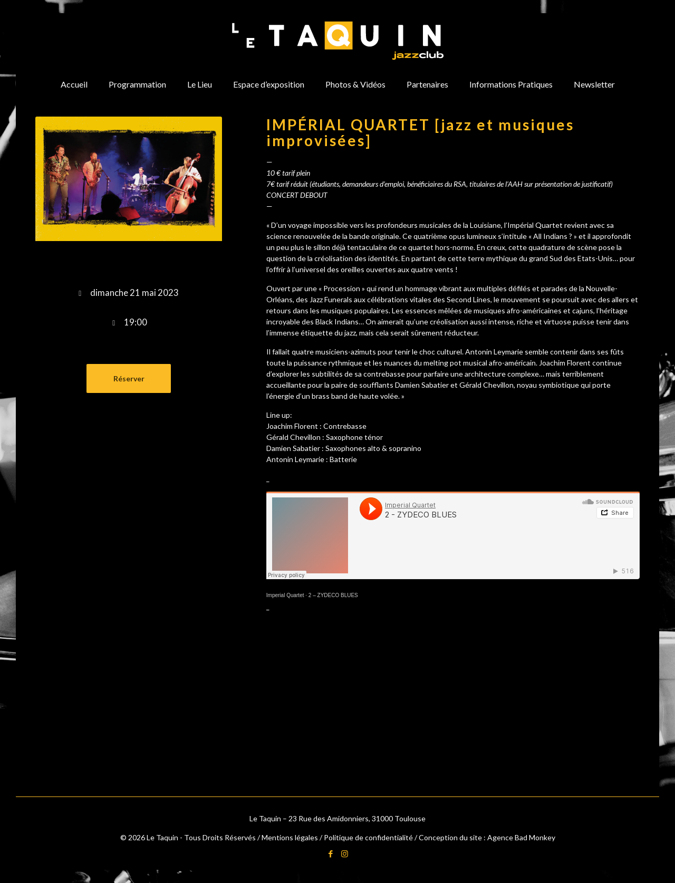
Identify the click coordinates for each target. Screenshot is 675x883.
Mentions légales (290, 837)
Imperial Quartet (285, 595)
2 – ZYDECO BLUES (333, 595)
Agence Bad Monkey (521, 837)
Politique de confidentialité (368, 837)
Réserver (128, 378)
